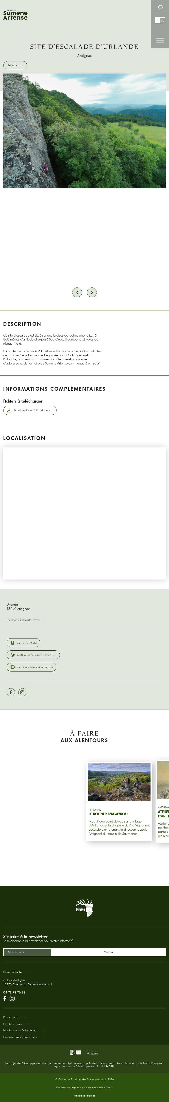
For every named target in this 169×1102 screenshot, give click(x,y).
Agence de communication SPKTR (92, 1087)
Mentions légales (84, 1095)
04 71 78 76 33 (14, 992)
